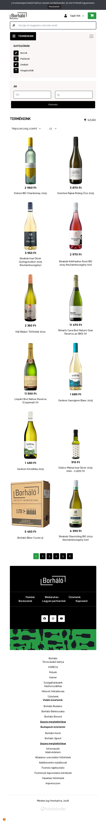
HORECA (53, 667)
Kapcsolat (82, 601)
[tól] (32, 95)
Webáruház (52, 597)
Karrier (53, 677)
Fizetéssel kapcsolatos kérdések (53, 773)
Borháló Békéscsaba (53, 711)
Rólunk (53, 672)
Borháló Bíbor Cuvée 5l (30, 537)
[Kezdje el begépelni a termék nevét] (53, 25)
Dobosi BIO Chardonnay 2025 (30, 193)
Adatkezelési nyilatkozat (53, 762)
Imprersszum (53, 783)
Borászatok (25, 601)
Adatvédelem (53, 752)
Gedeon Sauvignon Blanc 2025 (75, 400)
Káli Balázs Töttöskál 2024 (30, 331)
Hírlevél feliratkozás (53, 691)
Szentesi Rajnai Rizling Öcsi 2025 (75, 193)
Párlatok (22, 58)
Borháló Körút (53, 733)
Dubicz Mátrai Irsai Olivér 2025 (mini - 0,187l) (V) (76, 469)
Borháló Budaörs (53, 706)
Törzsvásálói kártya (53, 662)
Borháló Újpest (53, 738)
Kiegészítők (24, 70)
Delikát (21, 64)
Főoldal (30, 597)
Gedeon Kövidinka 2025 (30, 469)
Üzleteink (75, 597)
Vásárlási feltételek (53, 778)
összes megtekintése (53, 721)
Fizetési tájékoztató (53, 767)
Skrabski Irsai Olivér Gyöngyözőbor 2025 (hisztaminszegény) (30, 261)
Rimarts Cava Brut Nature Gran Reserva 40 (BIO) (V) (75, 332)
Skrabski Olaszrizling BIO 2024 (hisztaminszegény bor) (76, 538)
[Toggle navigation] (91, 36)
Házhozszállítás (53, 686)
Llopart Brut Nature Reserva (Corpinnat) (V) (30, 401)
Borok (20, 53)
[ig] (74, 95)
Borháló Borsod (53, 716)
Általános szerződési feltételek (53, 757)
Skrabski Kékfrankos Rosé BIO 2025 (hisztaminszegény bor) (75, 263)
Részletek (54, 6)
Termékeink (23, 36)
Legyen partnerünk (54, 601)
